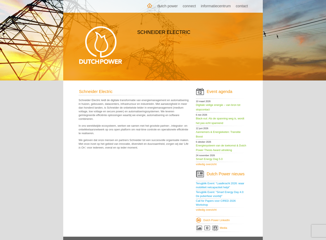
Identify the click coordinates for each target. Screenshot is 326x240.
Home (149, 6)
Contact (242, 6)
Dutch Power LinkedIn (216, 220)
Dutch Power (167, 6)
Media (223, 227)
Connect (189, 6)
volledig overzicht (206, 164)
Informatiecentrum (216, 6)
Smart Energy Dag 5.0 (209, 159)
